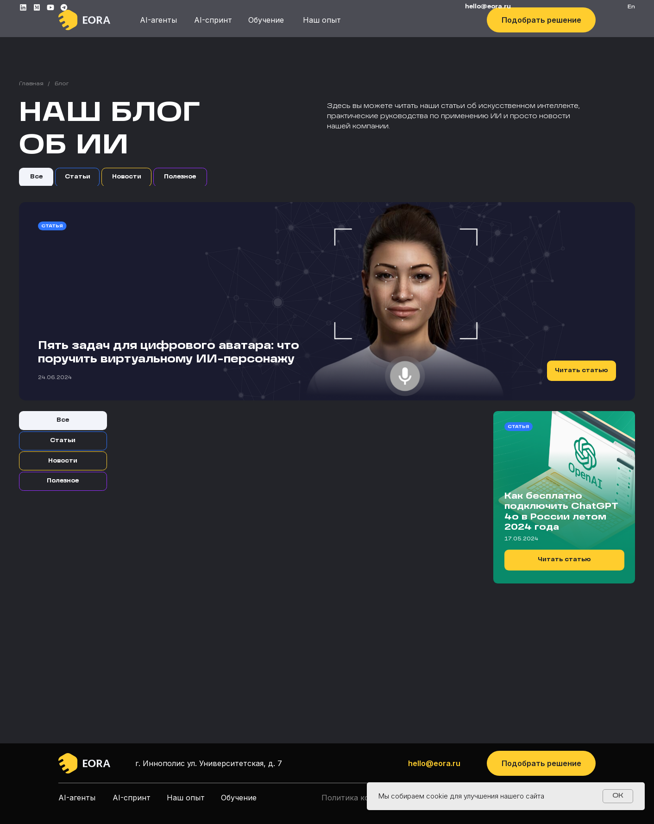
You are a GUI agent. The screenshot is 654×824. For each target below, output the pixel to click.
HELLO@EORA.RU (488, 7)
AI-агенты (158, 20)
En (631, 7)
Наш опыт (322, 20)
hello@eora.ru (434, 763)
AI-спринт (213, 20)
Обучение (266, 20)
